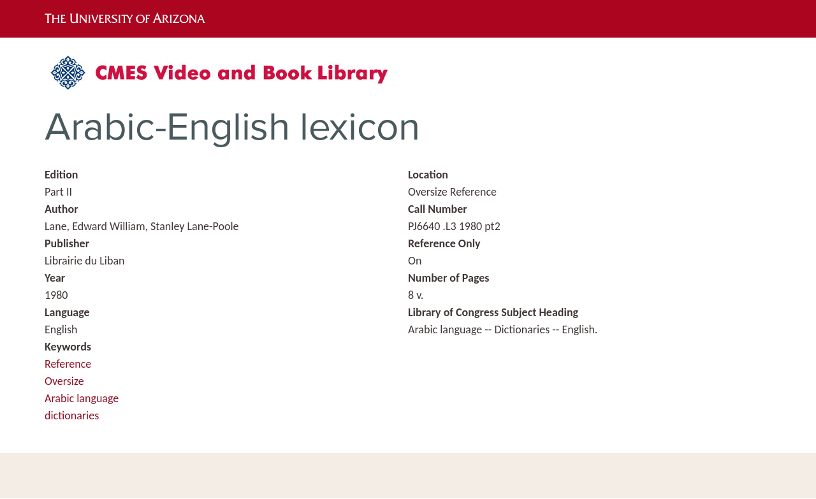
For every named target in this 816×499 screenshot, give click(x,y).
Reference (68, 364)
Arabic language (82, 398)
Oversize (64, 381)
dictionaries (72, 416)
